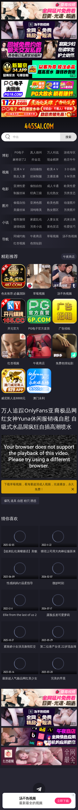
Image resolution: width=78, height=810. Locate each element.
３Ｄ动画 (70, 169)
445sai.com (39, 126)
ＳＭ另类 (70, 176)
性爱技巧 (70, 226)
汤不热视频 (69, 236)
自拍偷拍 (36, 169)
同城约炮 (19, 236)
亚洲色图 (36, 203)
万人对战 (53, 152)
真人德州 (36, 152)
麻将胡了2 (19, 159)
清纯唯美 (36, 210)
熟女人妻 (19, 176)
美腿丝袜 (19, 210)
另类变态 (70, 193)
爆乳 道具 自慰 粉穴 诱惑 (20, 501)
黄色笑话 (53, 226)
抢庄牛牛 (70, 159)
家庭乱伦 (36, 219)
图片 (5, 205)
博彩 (5, 155)
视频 (5, 172)
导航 (5, 239)
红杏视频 (19, 243)
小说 (5, 222)
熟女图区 (53, 210)
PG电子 (19, 152)
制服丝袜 (19, 193)
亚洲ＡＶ (19, 169)
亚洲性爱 (19, 186)
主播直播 (53, 176)
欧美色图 (53, 203)
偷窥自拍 (19, 203)
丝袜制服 (36, 176)
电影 (5, 189)
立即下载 (63, 801)
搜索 (68, 137)
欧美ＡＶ (53, 169)
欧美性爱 (70, 186)
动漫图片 (70, 203)
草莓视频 (53, 236)
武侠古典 (70, 219)
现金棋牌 (53, 159)
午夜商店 (36, 236)
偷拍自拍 (36, 186)
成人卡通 (53, 186)
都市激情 (19, 219)
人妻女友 (53, 219)
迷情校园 (19, 226)
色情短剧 (36, 243)
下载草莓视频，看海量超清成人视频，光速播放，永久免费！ (39, 487)
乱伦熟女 (53, 193)
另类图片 (70, 210)
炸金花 (36, 159)
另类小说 (36, 226)
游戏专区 (70, 152)
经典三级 (36, 193)
